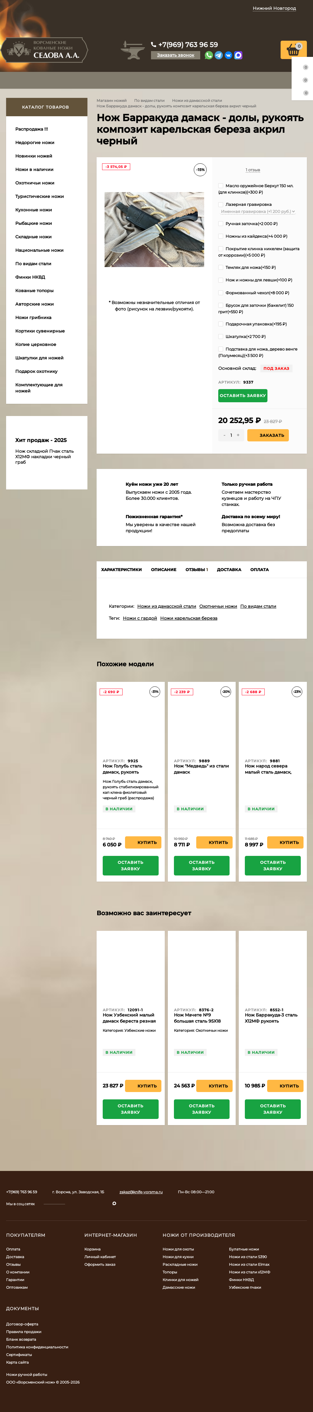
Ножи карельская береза (188, 618)
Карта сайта (17, 1362)
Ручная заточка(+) (248, 223)
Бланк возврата (21, 1339)
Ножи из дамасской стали (197, 100)
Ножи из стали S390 (248, 1256)
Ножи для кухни (178, 1256)
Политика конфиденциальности (37, 1347)
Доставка (15, 1256)
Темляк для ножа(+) (247, 267)
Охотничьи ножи (218, 606)
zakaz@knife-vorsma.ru (141, 1192)
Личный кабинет (100, 1256)
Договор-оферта (22, 1324)
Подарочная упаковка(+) (252, 323)
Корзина (92, 1249)
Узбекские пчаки (245, 1287)
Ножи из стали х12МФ (249, 1272)
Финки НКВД (241, 1279)
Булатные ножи (244, 1249)
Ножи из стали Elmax (249, 1264)
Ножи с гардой (140, 618)
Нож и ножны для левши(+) (255, 279)
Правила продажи (23, 1331)
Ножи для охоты (178, 1249)
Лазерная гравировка (245, 204)
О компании (17, 1272)
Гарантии (15, 1279)
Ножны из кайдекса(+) (252, 236)
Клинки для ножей (180, 1279)
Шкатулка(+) (242, 336)
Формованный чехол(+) (253, 292)
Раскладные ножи (180, 1264)
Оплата (13, 1249)
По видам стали (149, 100)
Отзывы (13, 1264)
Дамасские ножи (179, 1287)
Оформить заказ (99, 1264)
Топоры (170, 1272)
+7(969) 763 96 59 (188, 45)
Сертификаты (19, 1354)
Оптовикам (17, 1287)
